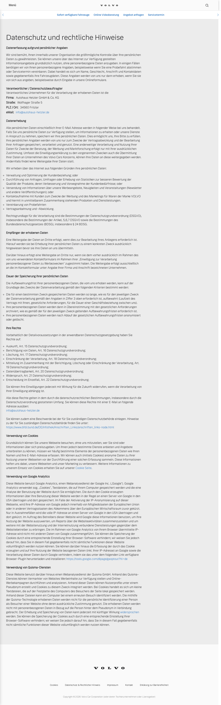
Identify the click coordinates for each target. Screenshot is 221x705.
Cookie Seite (83, 468)
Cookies (54, 685)
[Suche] (207, 5)
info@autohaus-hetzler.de (32, 112)
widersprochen (129, 612)
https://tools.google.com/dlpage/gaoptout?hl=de (97, 559)
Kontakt (129, 685)
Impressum (112, 685)
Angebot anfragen (133, 14)
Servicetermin (156, 14)
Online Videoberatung (106, 14)
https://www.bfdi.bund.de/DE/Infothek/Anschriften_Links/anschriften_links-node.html (60, 427)
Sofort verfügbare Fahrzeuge (73, 14)
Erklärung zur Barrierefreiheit (154, 685)
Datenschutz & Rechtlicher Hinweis (82, 685)
